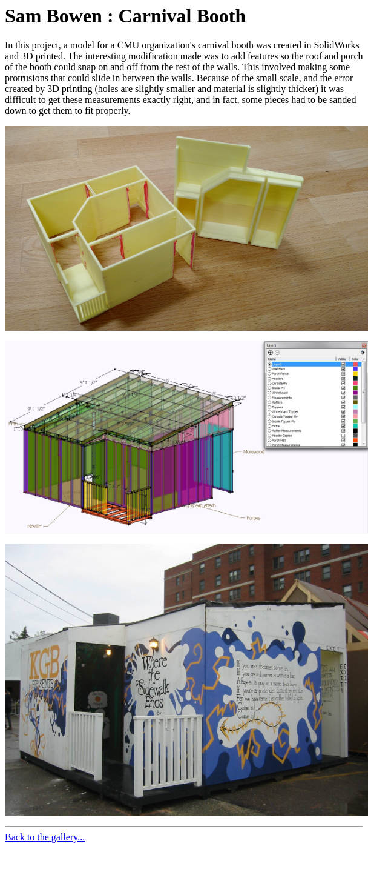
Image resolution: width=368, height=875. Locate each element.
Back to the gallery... (45, 837)
